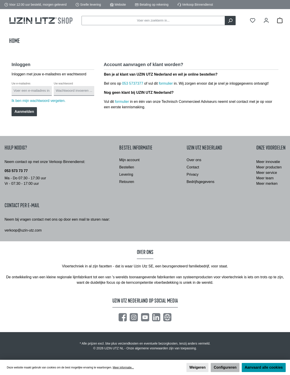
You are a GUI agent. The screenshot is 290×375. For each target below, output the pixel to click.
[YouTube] (145, 317)
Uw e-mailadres (21, 83)
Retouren (126, 182)
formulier (166, 83)
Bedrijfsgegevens (201, 182)
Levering (126, 174)
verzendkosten (128, 343)
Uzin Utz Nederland (204, 148)
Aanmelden (24, 111)
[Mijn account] (266, 20)
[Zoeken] (230, 20)
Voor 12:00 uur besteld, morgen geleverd (38, 4)
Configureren (225, 367)
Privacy (192, 174)
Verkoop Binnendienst (197, 4)
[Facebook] (123, 317)
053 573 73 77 (16, 171)
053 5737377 (132, 83)
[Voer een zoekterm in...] (153, 20)
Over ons (194, 160)
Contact (193, 167)
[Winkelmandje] (279, 20)
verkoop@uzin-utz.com (23, 230)
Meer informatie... (123, 367)
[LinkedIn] (156, 317)
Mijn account (129, 160)
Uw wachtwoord (63, 83)
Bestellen (126, 167)
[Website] (167, 317)
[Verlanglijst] (252, 20)
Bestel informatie (135, 148)
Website (120, 4)
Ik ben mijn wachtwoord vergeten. (38, 101)
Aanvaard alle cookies (264, 367)
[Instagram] (134, 317)
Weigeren (197, 367)
